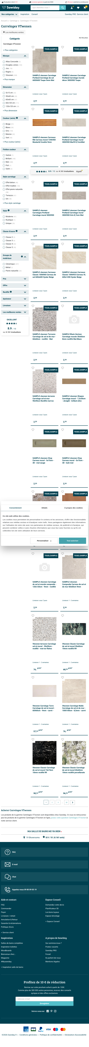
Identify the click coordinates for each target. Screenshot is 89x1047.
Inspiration (25, 14)
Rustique (10, 220)
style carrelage (12, 203)
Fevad (48, 954)
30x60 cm (11, 96)
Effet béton (12, 182)
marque (9, 79)
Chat (10, 877)
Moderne (11, 216)
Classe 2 (10, 237)
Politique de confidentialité (51, 1035)
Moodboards (6, 950)
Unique (10, 223)
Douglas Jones (14, 65)
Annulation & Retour (9, 919)
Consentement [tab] (15, 508)
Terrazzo (11, 195)
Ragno (9, 71)
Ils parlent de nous (53, 958)
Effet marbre (13, 185)
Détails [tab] (44, 508)
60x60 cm (11, 99)
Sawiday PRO (70, 14)
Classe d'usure (10, 231)
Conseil (35, 14)
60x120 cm (12, 103)
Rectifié (7, 292)
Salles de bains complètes (12, 943)
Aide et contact (8, 899)
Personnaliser (44, 541)
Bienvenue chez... (8, 954)
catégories (10, 50)
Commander (6, 908)
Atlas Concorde (13, 61)
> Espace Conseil (52, 921)
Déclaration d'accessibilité (75, 1035)
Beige (10, 124)
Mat (9, 162)
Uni (9, 198)
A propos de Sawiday (56, 937)
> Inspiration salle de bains (12, 967)
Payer (3, 912)
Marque (6, 55)
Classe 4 (11, 244)
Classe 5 (11, 247)
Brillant (11, 158)
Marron (10, 134)
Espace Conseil (53, 899)
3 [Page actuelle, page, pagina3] (58, 802)
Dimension (7, 87)
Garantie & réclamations (11, 923)
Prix (4, 278)
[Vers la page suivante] (72, 802)
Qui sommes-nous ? (53, 943)
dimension (10, 110)
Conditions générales (28, 1035)
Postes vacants (51, 946)
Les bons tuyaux (52, 912)
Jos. (9, 68)
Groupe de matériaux (13, 257)
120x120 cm (12, 106)
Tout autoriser (72, 541)
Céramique (12, 264)
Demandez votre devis (54, 904)
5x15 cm (11, 92)
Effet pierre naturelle (14, 191)
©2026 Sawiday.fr (9, 1035)
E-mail (11, 864)
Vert (9, 137)
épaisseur (7, 298)
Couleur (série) (10, 118)
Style (6, 210)
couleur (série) (11, 142)
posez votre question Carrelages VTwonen (68, 817)
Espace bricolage (52, 916)
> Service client (7, 932)
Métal (9, 267)
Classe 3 (10, 240)
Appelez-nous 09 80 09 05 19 (21, 889)
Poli (8, 165)
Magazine (5, 958)
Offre (5, 285)
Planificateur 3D (52, 908)
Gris (9, 130)
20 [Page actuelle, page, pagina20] (66, 802)
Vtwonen (11, 75)
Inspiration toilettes (9, 946)
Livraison (7, 305)
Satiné (9, 155)
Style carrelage (9, 176)
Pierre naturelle (14, 270)
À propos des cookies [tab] (73, 508)
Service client (82, 14)
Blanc (10, 127)
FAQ (10, 852)
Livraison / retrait (8, 916)
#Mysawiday (6, 961)
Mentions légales (52, 961)
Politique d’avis (7, 927)
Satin (9, 168)
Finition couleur (9, 149)
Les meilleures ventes (12, 312)
